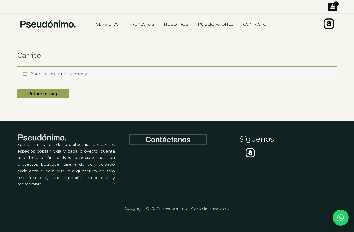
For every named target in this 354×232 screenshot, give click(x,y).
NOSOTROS (172, 24)
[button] (341, 218)
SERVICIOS (107, 24)
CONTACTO (248, 24)
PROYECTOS (139, 24)
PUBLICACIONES (210, 24)
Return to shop (43, 93)
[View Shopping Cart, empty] (332, 7)
